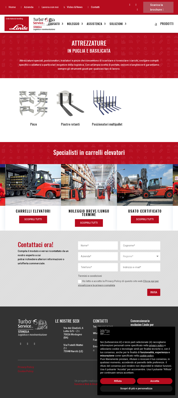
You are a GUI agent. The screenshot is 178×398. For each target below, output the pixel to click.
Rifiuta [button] (118, 381)
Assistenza (94, 24)
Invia (153, 292)
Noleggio (73, 24)
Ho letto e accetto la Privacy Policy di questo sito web (118, 283)
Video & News (75, 7)
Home (12, 7)
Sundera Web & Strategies (89, 384)
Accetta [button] (154, 381)
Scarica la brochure (156, 7)
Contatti (95, 7)
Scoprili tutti (68, 222)
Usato (56, 24)
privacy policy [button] (156, 345)
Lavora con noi (50, 7)
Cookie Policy (25, 371)
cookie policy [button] (146, 355)
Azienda (28, 7)
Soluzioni (116, 24)
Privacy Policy (26, 367)
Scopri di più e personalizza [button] (136, 388)
